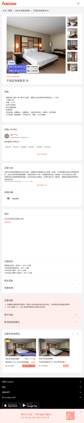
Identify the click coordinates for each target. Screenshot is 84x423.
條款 (42, 387)
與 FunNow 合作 (42, 397)
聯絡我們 (42, 392)
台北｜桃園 (7, 11)
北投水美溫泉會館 (22, 11)
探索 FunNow (42, 382)
